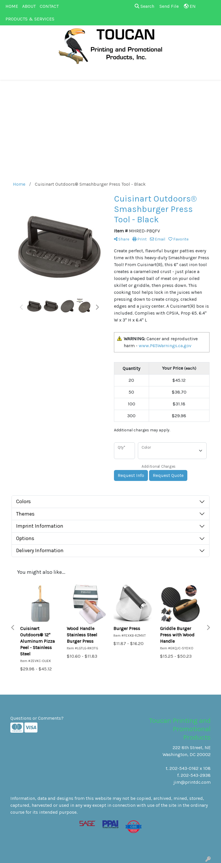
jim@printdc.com (192, 782)
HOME (11, 6)
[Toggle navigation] (9, 73)
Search (144, 6)
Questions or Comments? (37, 718)
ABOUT (29, 6)
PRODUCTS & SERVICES (29, 19)
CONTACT (49, 6)
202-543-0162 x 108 (190, 768)
